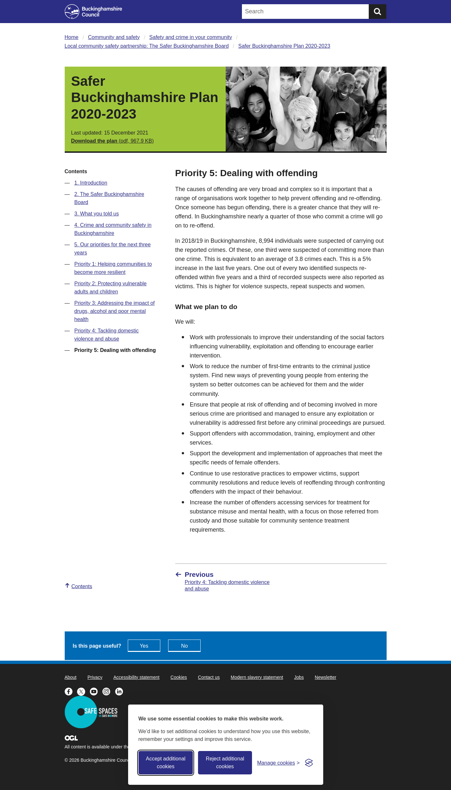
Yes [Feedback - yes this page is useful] (144, 646)
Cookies (178, 677)
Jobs (299, 677)
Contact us (209, 677)
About (71, 677)
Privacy (94, 677)
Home (72, 37)
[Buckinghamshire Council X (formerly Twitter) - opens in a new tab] (83, 690)
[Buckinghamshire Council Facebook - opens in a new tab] (71, 690)
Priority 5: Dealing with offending (115, 350)
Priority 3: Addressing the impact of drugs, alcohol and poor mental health (114, 311)
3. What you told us (96, 213)
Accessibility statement (136, 677)
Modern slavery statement (257, 677)
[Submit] (377, 11)
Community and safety (114, 37)
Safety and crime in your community (190, 37)
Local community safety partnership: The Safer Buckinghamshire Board (147, 46)
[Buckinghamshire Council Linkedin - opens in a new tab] (120, 690)
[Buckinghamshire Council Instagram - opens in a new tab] (108, 690)
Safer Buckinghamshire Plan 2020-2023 (284, 46)
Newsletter (325, 677)
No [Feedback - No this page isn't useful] (184, 646)
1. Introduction (90, 183)
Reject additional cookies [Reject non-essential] (225, 762)
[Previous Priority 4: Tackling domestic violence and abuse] (225, 581)
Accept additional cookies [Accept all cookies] (165, 762)
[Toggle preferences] (278, 763)
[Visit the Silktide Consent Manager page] (309, 763)
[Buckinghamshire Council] (93, 11)
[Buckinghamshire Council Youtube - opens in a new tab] (96, 690)
